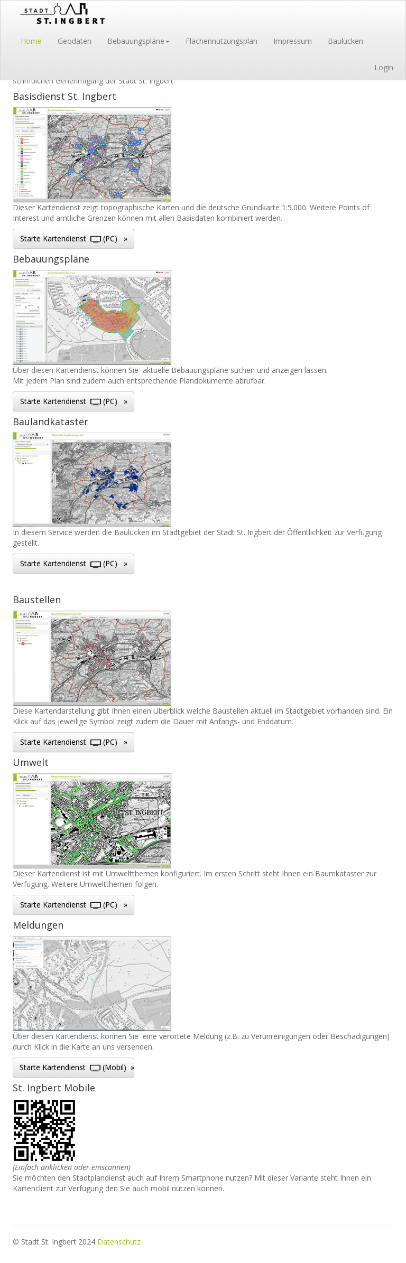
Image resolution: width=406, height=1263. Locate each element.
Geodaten (74, 41)
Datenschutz (119, 1242)
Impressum (292, 41)
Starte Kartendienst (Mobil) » (77, 1067)
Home (31, 41)
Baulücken (345, 41)
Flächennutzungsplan (221, 41)
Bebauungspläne (138, 41)
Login (383, 67)
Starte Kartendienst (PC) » (73, 238)
